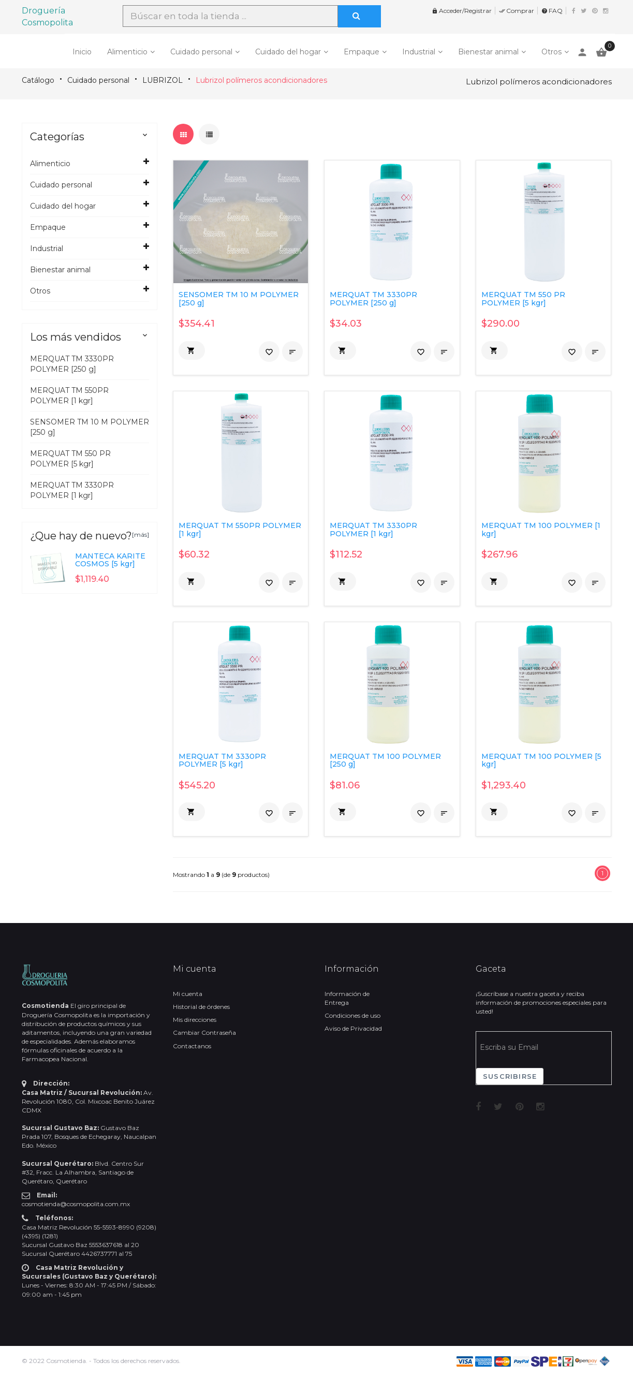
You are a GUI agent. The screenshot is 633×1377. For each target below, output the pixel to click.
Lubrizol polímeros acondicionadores (261, 80)
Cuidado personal (201, 51)
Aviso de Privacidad (353, 1028)
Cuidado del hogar (288, 51)
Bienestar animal (488, 51)
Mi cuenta (187, 994)
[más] (140, 534)
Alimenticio (127, 51)
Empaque (361, 51)
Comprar (516, 10)
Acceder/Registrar (462, 10)
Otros (551, 51)
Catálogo (38, 80)
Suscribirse (510, 1076)
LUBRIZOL (162, 80)
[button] (192, 350)
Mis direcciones (194, 1019)
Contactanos (192, 1046)
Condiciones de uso (352, 1015)
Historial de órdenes (201, 1006)
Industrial (418, 51)
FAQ (552, 10)
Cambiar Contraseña (204, 1032)
